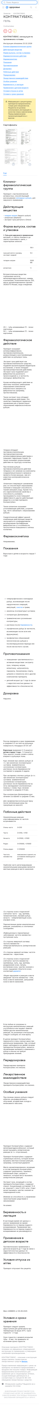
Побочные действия (11, 72)
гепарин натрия (11, 216)
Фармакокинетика (10, 59)
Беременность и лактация (13, 85)
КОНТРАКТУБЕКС (19, 13)
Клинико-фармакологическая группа (17, 46)
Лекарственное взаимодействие (15, 78)
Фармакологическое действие (14, 56)
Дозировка (7, 69)
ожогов (19, 607)
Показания (7, 62)
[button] (10, 137)
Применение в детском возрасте (15, 88)
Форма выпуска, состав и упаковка (16, 53)
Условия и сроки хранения (13, 94)
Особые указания (10, 81)
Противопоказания (10, 65)
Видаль (24, 1361)
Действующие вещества (12, 50)
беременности (26, 625)
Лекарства (6, 13)
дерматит (17, 971)
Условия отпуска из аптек (13, 91)
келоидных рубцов (23, 198)
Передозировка (9, 75)
